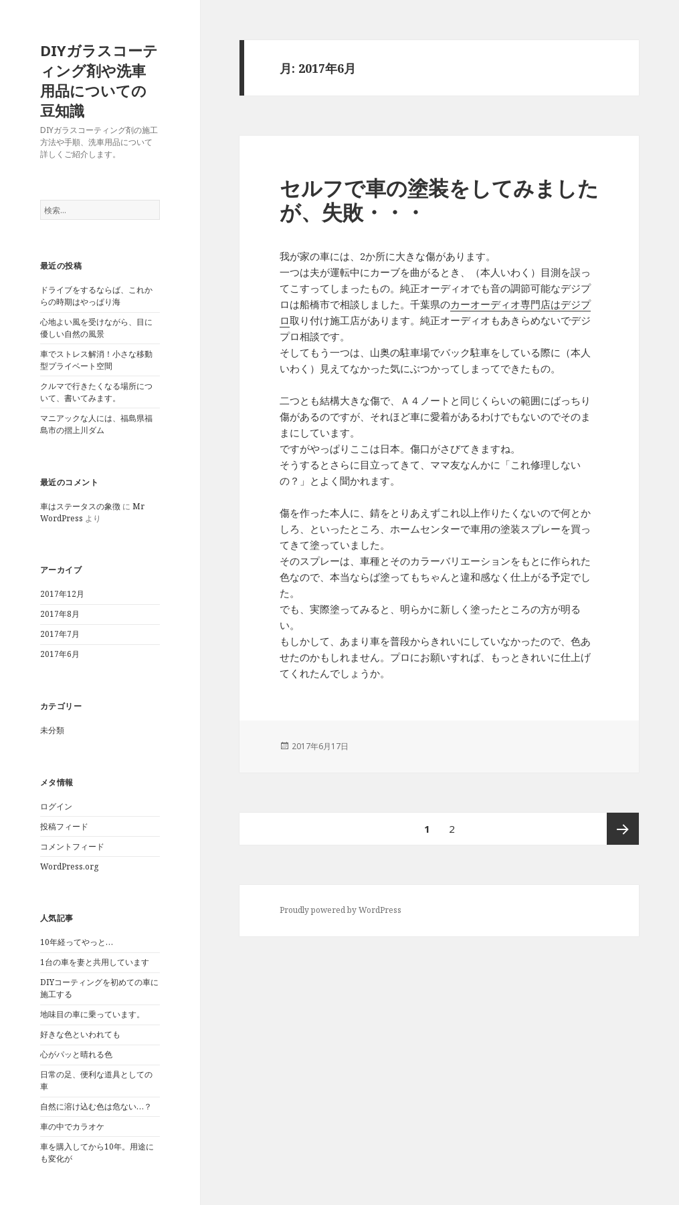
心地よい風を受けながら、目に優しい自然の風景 (96, 328)
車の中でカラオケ (72, 1126)
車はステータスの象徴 (80, 506)
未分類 (52, 730)
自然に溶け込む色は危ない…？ (96, 1106)
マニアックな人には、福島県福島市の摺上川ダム (96, 424)
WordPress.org (69, 866)
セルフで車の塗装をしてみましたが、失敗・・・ (439, 200)
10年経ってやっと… (76, 942)
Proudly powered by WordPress (340, 910)
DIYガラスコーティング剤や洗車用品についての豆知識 (99, 80)
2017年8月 (60, 614)
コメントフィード (72, 846)
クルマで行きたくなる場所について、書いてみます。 (96, 392)
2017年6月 (60, 654)
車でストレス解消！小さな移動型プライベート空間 (96, 360)
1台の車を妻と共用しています (94, 962)
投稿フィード (64, 826)
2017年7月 (60, 634)
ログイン (56, 806)
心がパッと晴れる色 (76, 1054)
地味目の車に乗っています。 (92, 1014)
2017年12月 (62, 593)
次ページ (623, 829)
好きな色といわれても (80, 1034)
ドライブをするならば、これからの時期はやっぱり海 (96, 295)
